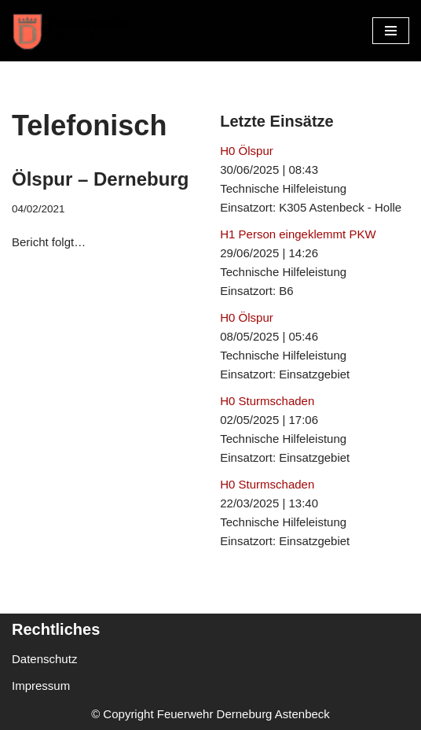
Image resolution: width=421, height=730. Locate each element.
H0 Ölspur (246, 150)
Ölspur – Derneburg (100, 179)
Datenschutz (44, 658)
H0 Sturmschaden (267, 400)
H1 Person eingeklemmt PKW (297, 234)
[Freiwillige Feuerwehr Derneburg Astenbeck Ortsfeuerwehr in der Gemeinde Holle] (90, 30)
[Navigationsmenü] (390, 30)
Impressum (41, 685)
